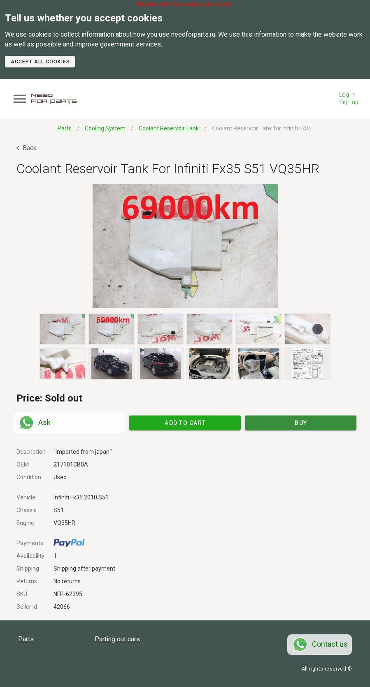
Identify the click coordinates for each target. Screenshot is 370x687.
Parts (26, 639)
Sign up (348, 102)
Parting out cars (117, 639)
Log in (347, 94)
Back (26, 148)
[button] (185, 246)
